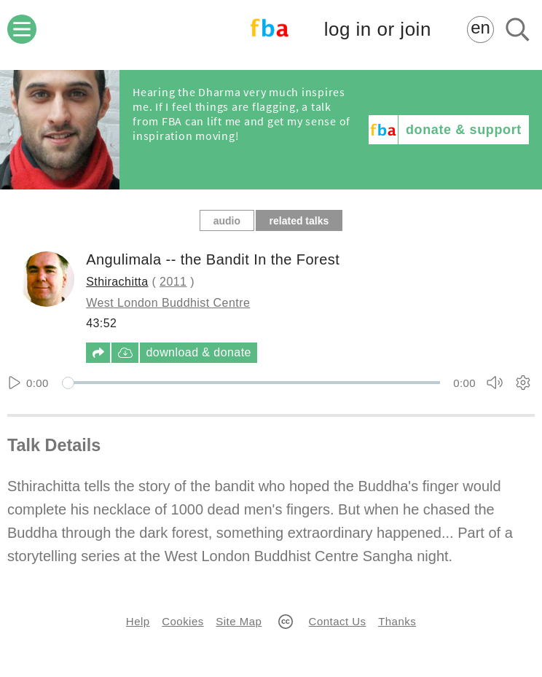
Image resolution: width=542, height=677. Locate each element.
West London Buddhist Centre (168, 303)
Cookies (182, 621)
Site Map (239, 621)
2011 (173, 281)
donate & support (464, 129)
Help (138, 621)
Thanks (397, 621)
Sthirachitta (117, 281)
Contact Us (337, 621)
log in (377, 29)
